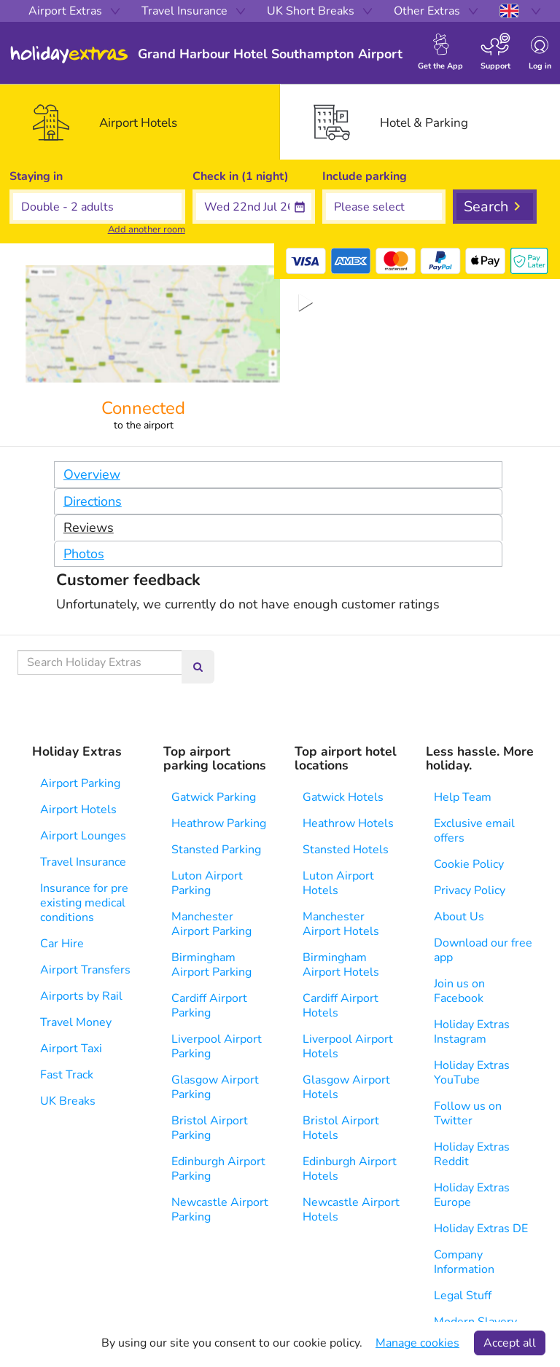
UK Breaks (68, 1101)
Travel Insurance (83, 862)
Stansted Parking (216, 849)
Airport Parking (80, 783)
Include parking (364, 176)
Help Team (462, 797)
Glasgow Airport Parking (215, 1087)
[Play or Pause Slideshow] (306, 302)
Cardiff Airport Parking (209, 1005)
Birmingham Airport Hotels (341, 964)
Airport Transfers (85, 970)
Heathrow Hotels (348, 823)
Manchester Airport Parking (211, 924)
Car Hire (62, 943)
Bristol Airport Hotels (341, 1128)
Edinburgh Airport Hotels (350, 1168)
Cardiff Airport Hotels (340, 1005)
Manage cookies (417, 1343)
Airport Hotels (78, 809)
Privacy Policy (469, 890)
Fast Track (66, 1075)
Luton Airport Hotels (338, 883)
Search (486, 206)
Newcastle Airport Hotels (351, 1209)
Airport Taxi (71, 1048)
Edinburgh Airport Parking (218, 1168)
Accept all (509, 1343)
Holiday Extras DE (481, 1228)
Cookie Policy (469, 864)
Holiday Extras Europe (472, 1195)
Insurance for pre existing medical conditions (84, 903)
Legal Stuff (462, 1295)
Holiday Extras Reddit (472, 1154)
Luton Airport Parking (207, 883)
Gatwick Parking (213, 797)
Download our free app (483, 950)
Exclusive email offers (474, 830)
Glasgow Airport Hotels (346, 1087)
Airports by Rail (81, 996)
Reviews (88, 527)
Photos (83, 554)
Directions (92, 501)
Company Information (464, 1262)
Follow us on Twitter (468, 1113)
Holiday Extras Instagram (472, 1031)
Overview (91, 474)
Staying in (36, 176)
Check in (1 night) (240, 176)
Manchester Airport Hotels (341, 924)
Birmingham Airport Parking (211, 964)
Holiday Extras (69, 55)
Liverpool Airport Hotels (348, 1046)
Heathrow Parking (218, 823)
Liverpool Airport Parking (216, 1046)
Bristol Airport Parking (209, 1128)
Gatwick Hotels (343, 797)
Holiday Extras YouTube (472, 1072)
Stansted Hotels (346, 849)
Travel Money (76, 1022)
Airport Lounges (83, 836)
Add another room (146, 229)
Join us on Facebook (459, 991)
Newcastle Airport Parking (219, 1209)
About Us (459, 916)
